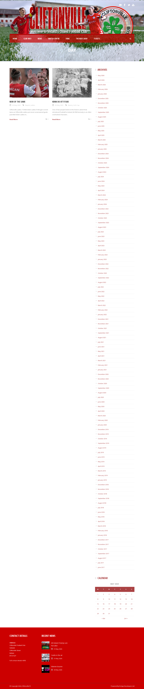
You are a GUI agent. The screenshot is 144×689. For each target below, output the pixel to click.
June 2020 (101, 402)
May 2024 (101, 186)
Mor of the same (17, 101)
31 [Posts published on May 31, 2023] (109, 614)
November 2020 (103, 379)
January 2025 (102, 149)
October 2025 (102, 108)
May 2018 (101, 517)
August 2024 (102, 172)
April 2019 (101, 466)
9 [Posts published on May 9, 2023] (103, 599)
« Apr (103, 618)
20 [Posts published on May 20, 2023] (126, 604)
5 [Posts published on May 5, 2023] (120, 594)
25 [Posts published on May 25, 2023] (115, 609)
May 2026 (101, 75)
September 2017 (103, 554)
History (70, 105)
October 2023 (102, 218)
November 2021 (103, 324)
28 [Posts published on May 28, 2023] (131, 609)
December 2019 (103, 429)
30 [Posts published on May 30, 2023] (103, 614)
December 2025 (103, 98)
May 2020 (101, 406)
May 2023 (101, 241)
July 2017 (101, 563)
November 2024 (103, 158)
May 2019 (101, 462)
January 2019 (102, 480)
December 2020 (103, 374)
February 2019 (103, 475)
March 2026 (102, 85)
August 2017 (102, 558)
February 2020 (103, 420)
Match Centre (54, 38)
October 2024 (102, 163)
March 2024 (102, 195)
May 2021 (101, 351)
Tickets (97, 38)
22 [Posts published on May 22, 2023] (98, 609)
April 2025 (101, 135)
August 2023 (102, 227)
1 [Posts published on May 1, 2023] (97, 594)
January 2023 (102, 259)
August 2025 (102, 117)
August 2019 (102, 448)
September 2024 (103, 167)
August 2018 (102, 503)
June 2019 (101, 457)
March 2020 (102, 416)
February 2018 (103, 531)
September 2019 (103, 443)
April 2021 (101, 356)
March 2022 (102, 305)
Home (15, 38)
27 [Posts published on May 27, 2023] (126, 609)
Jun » (126, 618)
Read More (14, 119)
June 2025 (101, 126)
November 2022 (103, 269)
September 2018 (103, 498)
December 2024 (103, 154)
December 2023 (103, 209)
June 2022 (101, 292)
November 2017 (103, 544)
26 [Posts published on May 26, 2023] (120, 609)
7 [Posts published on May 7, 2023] (131, 594)
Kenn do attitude (60, 101)
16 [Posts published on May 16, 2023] (103, 604)
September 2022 (103, 278)
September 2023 (103, 223)
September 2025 (103, 112)
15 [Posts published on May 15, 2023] (98, 604)
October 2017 (102, 549)
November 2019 (103, 434)
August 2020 (102, 393)
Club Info (27, 38)
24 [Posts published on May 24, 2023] (109, 609)
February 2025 (103, 144)
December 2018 (103, 485)
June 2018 (101, 512)
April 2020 (101, 411)
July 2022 (101, 287)
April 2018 (101, 521)
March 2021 (102, 360)
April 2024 (101, 190)
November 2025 (103, 103)
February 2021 (103, 365)
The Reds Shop (81, 38)
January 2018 (102, 535)
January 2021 (102, 370)
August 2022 (102, 282)
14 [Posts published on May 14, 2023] (131, 599)
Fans (68, 38)
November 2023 (103, 213)
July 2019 (101, 452)
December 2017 (103, 540)
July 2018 (101, 508)
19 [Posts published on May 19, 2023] (120, 604)
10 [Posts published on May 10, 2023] (109, 599)
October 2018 (102, 494)
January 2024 (102, 204)
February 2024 (103, 200)
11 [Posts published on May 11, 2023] (115, 599)
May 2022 (101, 296)
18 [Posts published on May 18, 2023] (115, 604)
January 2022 (102, 314)
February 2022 (103, 310)
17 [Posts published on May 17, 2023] (109, 604)
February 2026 (103, 89)
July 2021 (101, 342)
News (40, 38)
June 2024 (101, 181)
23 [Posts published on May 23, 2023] (103, 609)
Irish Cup (76, 105)
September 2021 (103, 333)
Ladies (32, 105)
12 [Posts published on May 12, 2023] (120, 599)
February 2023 (103, 255)
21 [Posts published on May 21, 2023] (131, 604)
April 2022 (101, 301)
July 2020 (101, 397)
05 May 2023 (16, 105)
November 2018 (103, 489)
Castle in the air (56, 655)
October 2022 (102, 273)
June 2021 (101, 347)
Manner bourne (56, 666)
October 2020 (102, 383)
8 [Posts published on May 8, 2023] (97, 599)
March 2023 (102, 250)
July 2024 (101, 177)
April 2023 (101, 246)
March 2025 (102, 140)
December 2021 (103, 319)
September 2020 (103, 388)
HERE (24, 661)
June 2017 (101, 567)
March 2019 (102, 471)
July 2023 (101, 232)
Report (27, 105)
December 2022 (103, 264)
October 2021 (102, 328)
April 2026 (101, 80)
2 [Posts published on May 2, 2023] (103, 594)
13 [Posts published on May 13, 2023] (126, 599)
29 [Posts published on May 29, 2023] (98, 614)
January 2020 (102, 425)
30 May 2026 (58, 670)
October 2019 (102, 439)
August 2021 (102, 337)
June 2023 (101, 236)
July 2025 (101, 121)
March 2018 (102, 526)
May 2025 (101, 131)
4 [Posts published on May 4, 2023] (114, 594)
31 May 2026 (58, 649)
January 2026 (102, 94)
